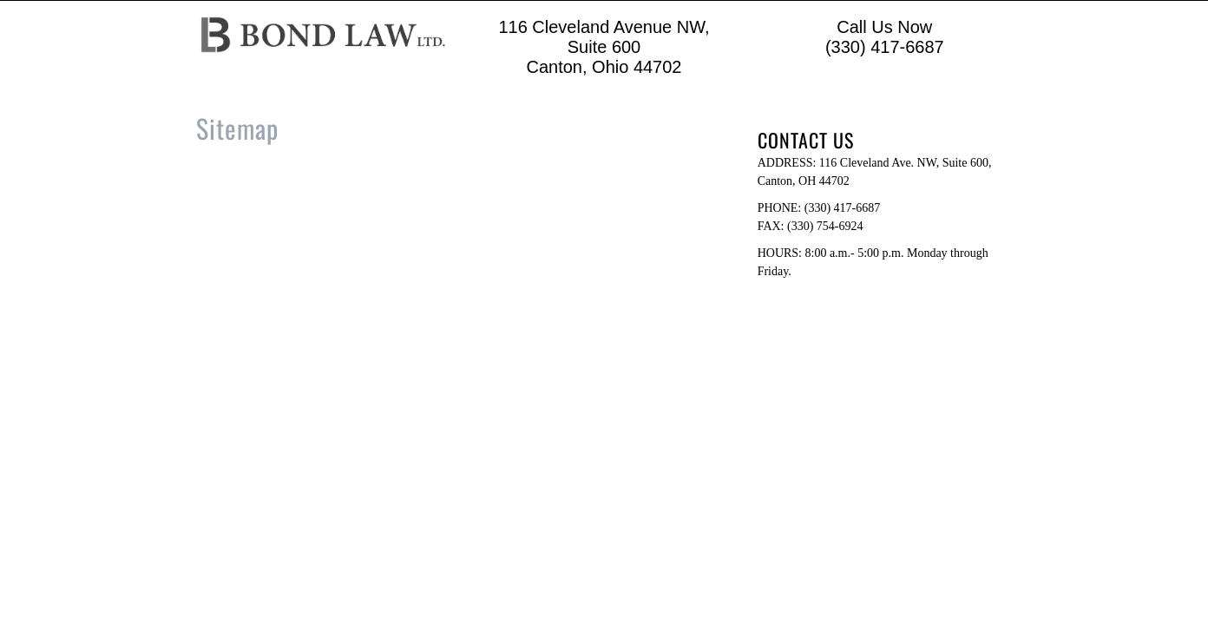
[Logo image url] (323, 33)
